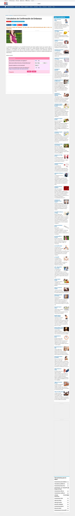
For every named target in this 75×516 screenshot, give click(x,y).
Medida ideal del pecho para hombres (58, 295)
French (22, 21)
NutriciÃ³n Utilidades (58, 504)
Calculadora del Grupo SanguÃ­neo (58, 187)
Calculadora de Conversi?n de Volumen (58, 59)
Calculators (36, 6)
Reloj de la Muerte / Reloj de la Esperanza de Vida (58, 328)
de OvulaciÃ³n (56, 257)
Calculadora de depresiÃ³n (57, 70)
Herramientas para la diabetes (60, 481)
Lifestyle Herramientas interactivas (61, 496)
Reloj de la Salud (57, 508)
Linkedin (25, 25)
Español (32, 0)
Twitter (14, 25)
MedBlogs (28, 0)
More (54, 6)
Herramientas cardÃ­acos (59, 493)
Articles (31, 6)
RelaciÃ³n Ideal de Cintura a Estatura (57, 316)
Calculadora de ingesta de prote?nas (58, 132)
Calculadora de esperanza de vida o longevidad (57, 94)
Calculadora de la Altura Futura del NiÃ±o (58, 145)
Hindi (18, 21)
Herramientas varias (58, 498)
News (22, 6)
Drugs (40, 6)
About (6, 0)
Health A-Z (27, 6)
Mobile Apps (12, 0)
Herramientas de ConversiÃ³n (60, 510)
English (13, 21)
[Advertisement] (37, 11)
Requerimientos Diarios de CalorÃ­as (58, 357)
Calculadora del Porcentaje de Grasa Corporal (57, 201)
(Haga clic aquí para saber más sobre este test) (18, 68)
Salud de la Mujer (57, 500)
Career (17, 0)
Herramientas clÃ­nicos (59, 491)
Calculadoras (11, 15)
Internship (22, 0)
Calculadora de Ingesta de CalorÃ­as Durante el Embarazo (58, 105)
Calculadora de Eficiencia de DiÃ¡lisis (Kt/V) (58, 80)
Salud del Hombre (58, 502)
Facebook (8, 25)
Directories (45, 6)
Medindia (7, 15)
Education (49, 6)
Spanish (8, 21)
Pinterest (19, 25)
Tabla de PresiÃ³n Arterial (58, 391)
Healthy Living (17, 6)
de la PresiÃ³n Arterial (58, 245)
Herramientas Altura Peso (59, 485)
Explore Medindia (10, 6)
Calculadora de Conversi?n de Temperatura (58, 50)
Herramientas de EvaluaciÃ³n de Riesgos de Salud (61, 488)
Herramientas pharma (58, 506)
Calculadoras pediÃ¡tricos (59, 483)
